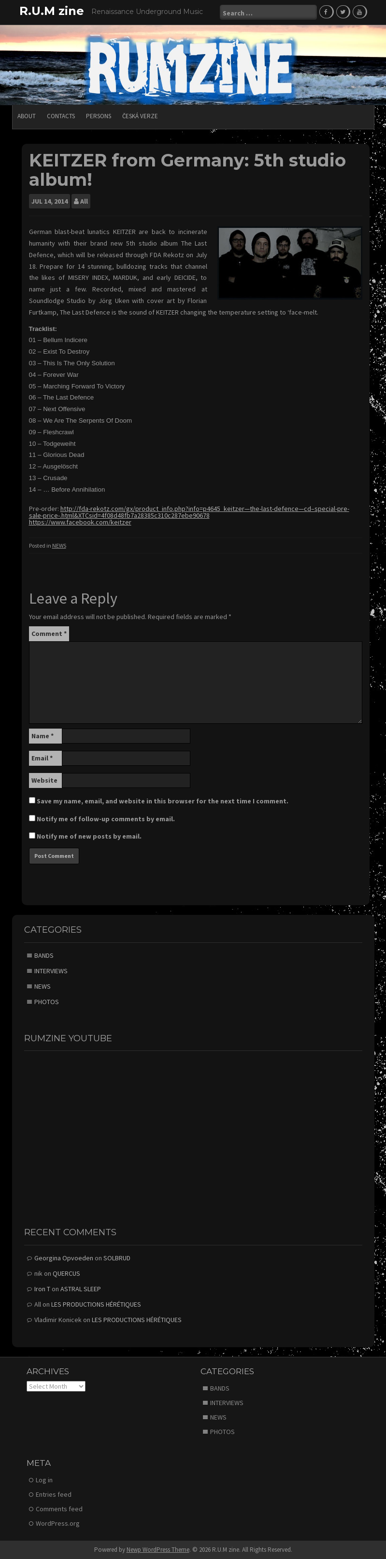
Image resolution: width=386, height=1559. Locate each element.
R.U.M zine (51, 11)
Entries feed (53, 1494)
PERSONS (98, 116)
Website (44, 780)
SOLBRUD (116, 1258)
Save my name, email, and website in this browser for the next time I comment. (162, 801)
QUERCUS (66, 1273)
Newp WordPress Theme (158, 1549)
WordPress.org (58, 1523)
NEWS (59, 545)
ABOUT (26, 116)
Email (42, 758)
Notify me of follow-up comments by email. (106, 818)
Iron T (42, 1288)
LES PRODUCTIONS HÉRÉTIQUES (96, 1304)
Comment (49, 633)
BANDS (44, 955)
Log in (44, 1480)
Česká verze (140, 116)
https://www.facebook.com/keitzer (80, 522)
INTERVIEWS (51, 970)
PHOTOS (46, 1001)
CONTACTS (61, 116)
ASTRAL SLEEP (80, 1288)
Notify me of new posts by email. (89, 836)
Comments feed (59, 1508)
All (84, 201)
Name (42, 735)
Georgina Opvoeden (63, 1258)
